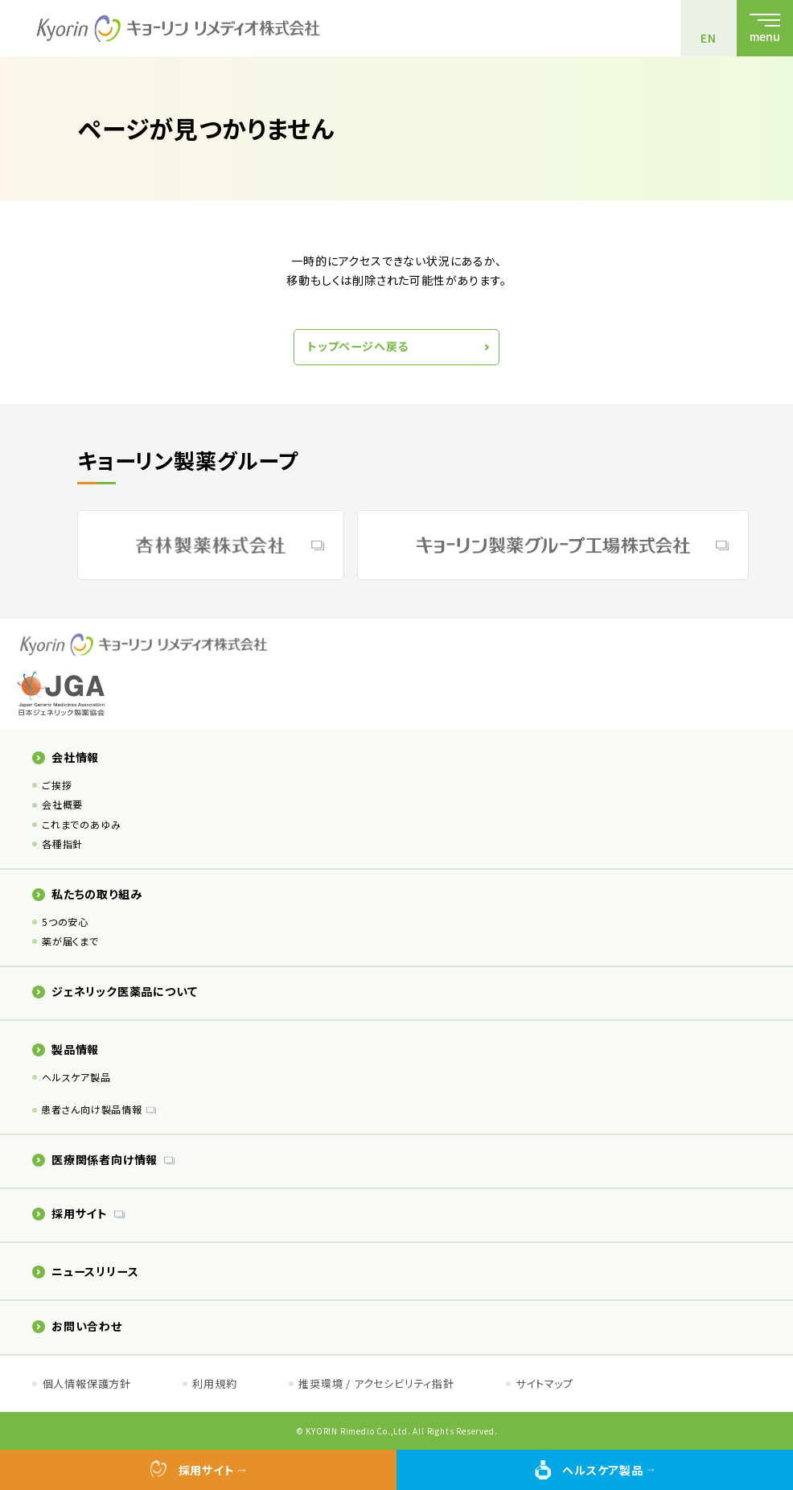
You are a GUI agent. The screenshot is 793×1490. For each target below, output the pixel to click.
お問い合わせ (77, 1326)
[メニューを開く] (765, 28)
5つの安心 (65, 921)
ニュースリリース (85, 1271)
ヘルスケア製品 (76, 1077)
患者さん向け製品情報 (91, 1109)
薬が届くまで (70, 941)
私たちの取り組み (87, 894)
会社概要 (62, 804)
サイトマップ (544, 1383)
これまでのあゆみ (81, 824)
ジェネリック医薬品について (114, 991)
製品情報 (65, 1049)
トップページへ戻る (358, 346)
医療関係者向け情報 (95, 1159)
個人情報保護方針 (87, 1383)
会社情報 (65, 757)
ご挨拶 (57, 785)
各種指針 (62, 843)
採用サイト (70, 1213)
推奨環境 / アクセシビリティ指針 (376, 1383)
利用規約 (214, 1383)
